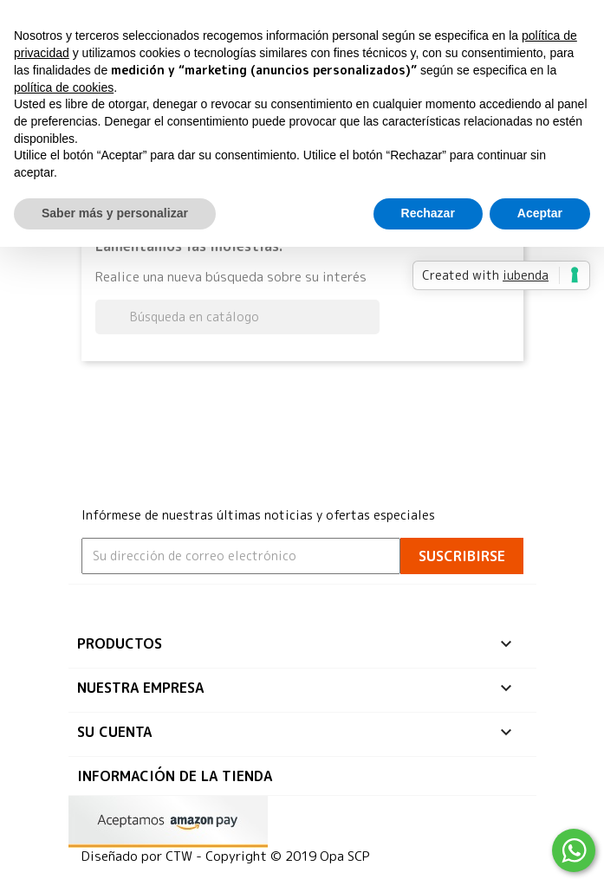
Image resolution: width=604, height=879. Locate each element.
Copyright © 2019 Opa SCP (287, 856)
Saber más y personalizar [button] (115, 213)
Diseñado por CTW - (143, 856)
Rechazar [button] (428, 213)
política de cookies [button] (64, 87)
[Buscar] (237, 317)
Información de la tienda (174, 775)
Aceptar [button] (539, 213)
